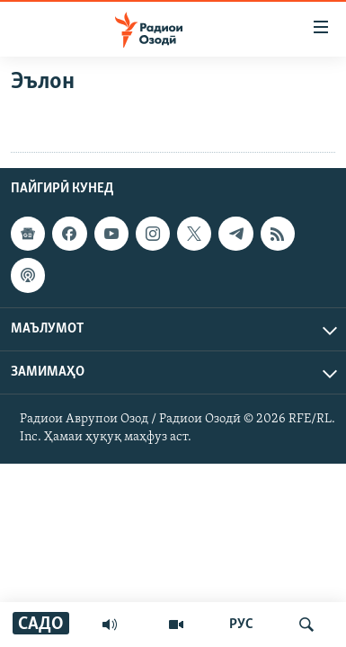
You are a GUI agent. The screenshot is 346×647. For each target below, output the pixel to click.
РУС (241, 624)
